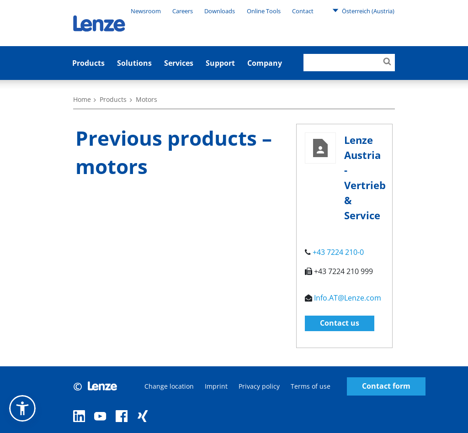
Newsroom (146, 11)
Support (220, 63)
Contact (303, 11)
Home (82, 99)
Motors (146, 99)
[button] (22, 408)
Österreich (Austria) (363, 10)
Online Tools (264, 11)
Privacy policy (259, 386)
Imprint (216, 386)
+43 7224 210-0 (338, 252)
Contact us (339, 323)
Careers (182, 11)
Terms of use (310, 386)
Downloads (219, 11)
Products (88, 63)
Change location (169, 386)
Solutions (134, 63)
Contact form (386, 386)
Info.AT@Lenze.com (347, 298)
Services (178, 63)
